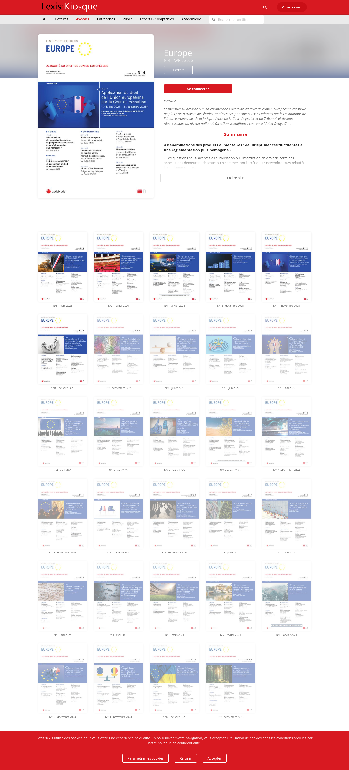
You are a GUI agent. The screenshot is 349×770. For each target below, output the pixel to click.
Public (127, 19)
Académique (191, 19)
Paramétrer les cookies (145, 758)
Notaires (61, 19)
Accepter (215, 758)
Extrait (178, 69)
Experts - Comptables (157, 19)
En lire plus (236, 178)
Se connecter (198, 88)
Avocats (82, 19)
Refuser (186, 758)
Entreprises (106, 19)
